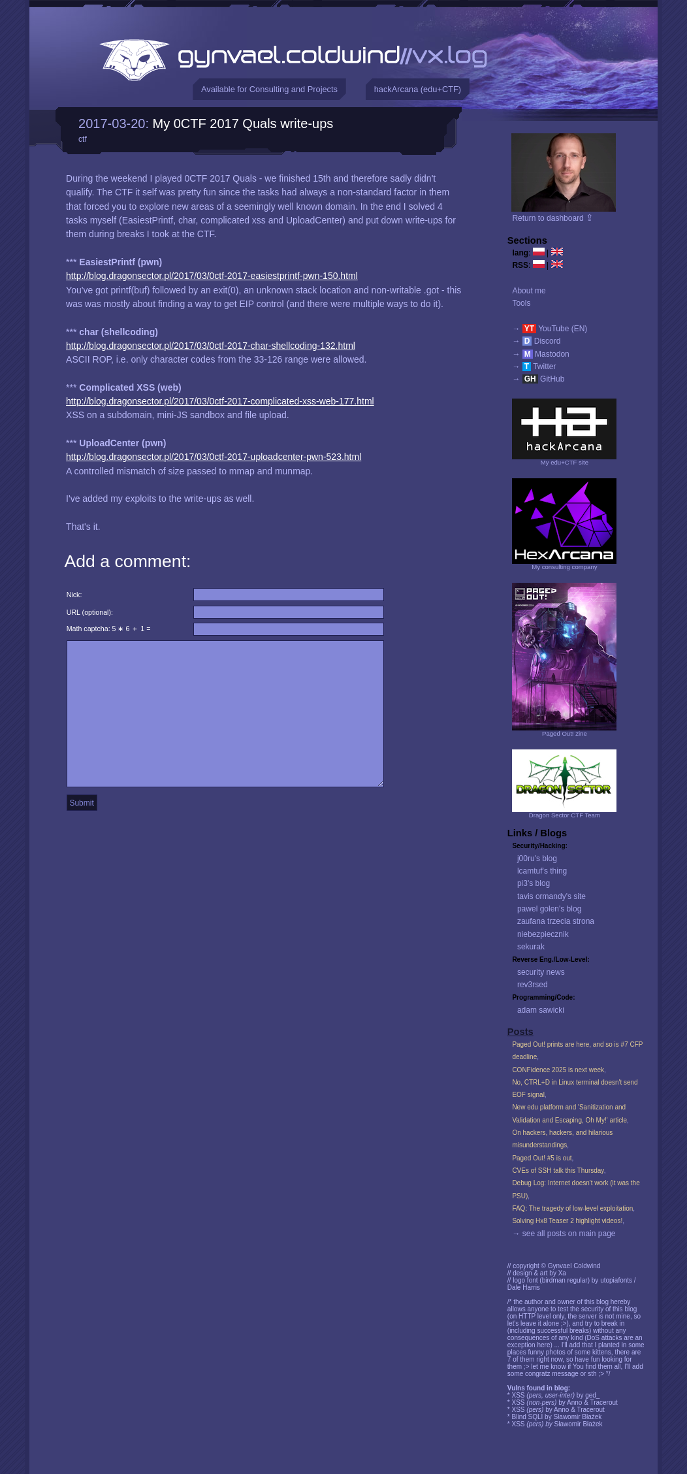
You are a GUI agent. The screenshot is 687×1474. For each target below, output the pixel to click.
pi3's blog (533, 883)
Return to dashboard (553, 218)
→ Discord (536, 341)
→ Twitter (534, 366)
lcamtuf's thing (542, 871)
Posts (520, 1031)
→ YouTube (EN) (549, 328)
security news (541, 972)
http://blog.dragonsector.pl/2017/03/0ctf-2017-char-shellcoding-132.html (210, 345)
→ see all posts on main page (563, 1233)
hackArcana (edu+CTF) (417, 89)
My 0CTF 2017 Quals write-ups (243, 123)
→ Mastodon (540, 354)
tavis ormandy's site (551, 896)
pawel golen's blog (549, 908)
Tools (521, 303)
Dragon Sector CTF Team (564, 815)
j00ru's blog (537, 858)
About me (528, 290)
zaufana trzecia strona (555, 921)
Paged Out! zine (564, 733)
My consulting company (564, 566)
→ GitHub (538, 379)
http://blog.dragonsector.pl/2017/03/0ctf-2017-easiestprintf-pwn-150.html (212, 275)
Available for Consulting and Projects (269, 89)
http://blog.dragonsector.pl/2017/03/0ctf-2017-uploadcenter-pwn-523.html (213, 456)
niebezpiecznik (543, 934)
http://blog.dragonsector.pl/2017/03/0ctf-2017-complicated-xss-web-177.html (220, 401)
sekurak (531, 946)
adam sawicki (540, 1010)
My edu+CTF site (564, 462)
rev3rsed (532, 984)
